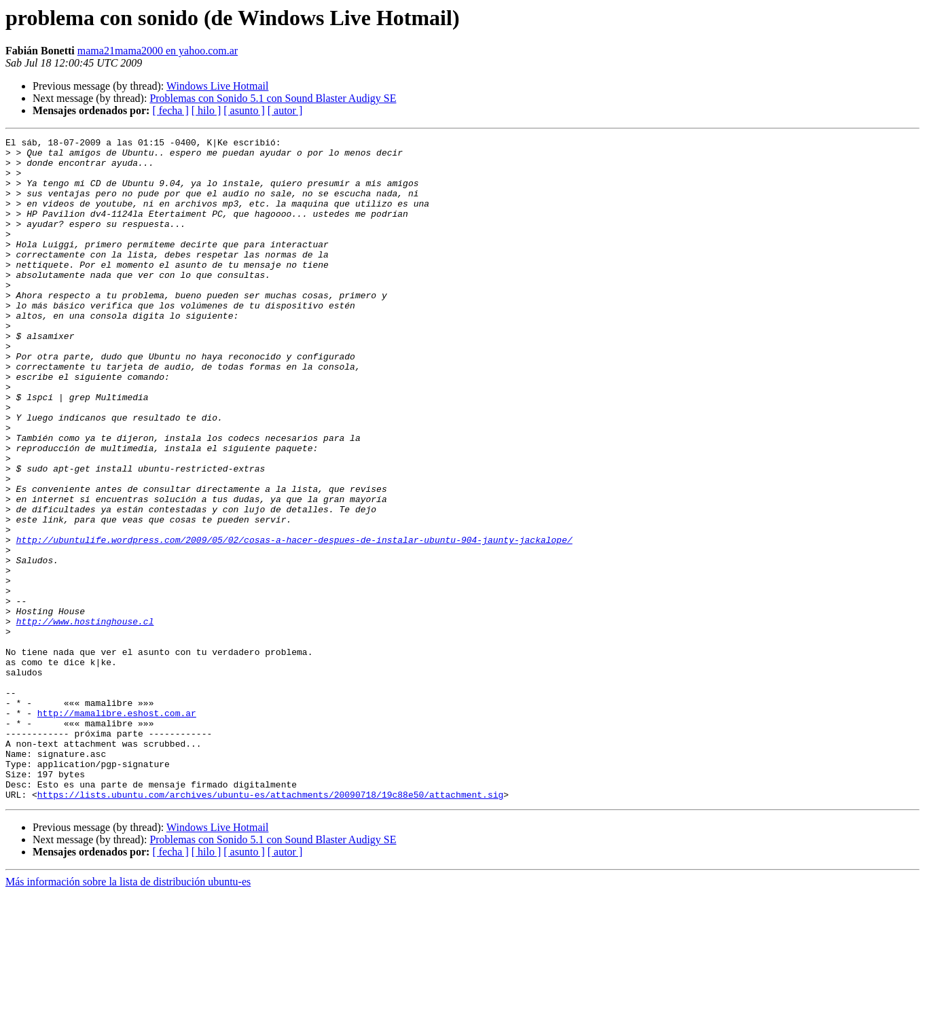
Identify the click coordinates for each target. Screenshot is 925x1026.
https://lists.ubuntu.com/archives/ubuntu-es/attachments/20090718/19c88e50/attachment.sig (270, 927)
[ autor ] (285, 110)
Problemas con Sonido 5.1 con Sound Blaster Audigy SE (272, 98)
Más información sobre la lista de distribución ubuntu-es (128, 1014)
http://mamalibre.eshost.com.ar (116, 829)
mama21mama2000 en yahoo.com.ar (157, 50)
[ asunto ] (243, 110)
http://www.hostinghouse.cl (85, 719)
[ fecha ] (170, 110)
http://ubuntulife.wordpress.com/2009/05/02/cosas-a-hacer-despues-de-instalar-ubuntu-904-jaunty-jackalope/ (294, 621)
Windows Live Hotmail (217, 86)
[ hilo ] (206, 110)
